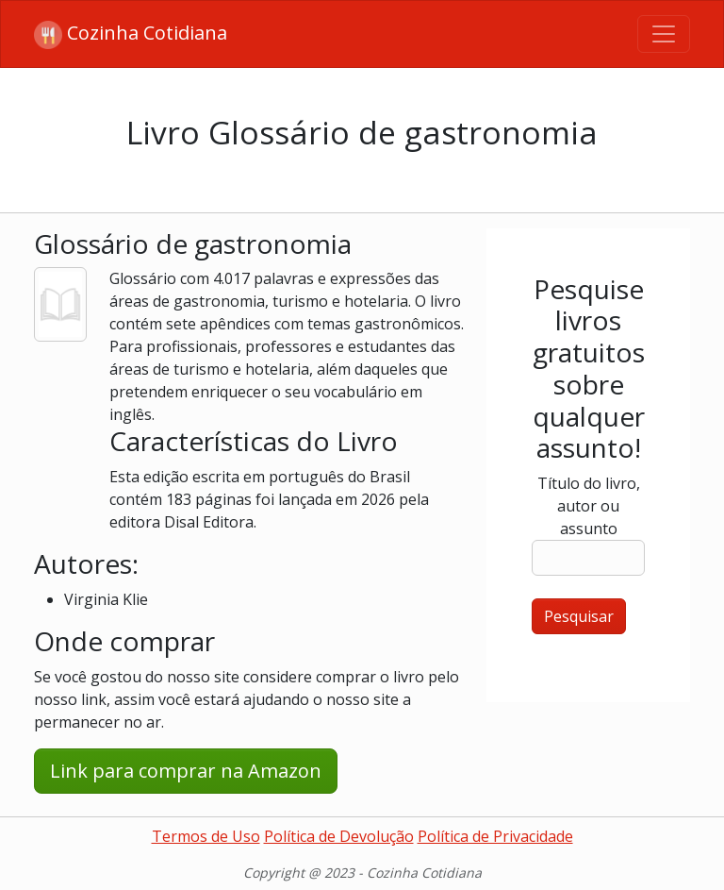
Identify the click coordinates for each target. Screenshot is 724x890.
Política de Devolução (339, 836)
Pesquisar (579, 616)
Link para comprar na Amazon (185, 770)
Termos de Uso (206, 836)
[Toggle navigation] (663, 34)
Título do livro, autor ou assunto (588, 506)
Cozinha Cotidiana (130, 34)
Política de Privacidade (495, 836)
